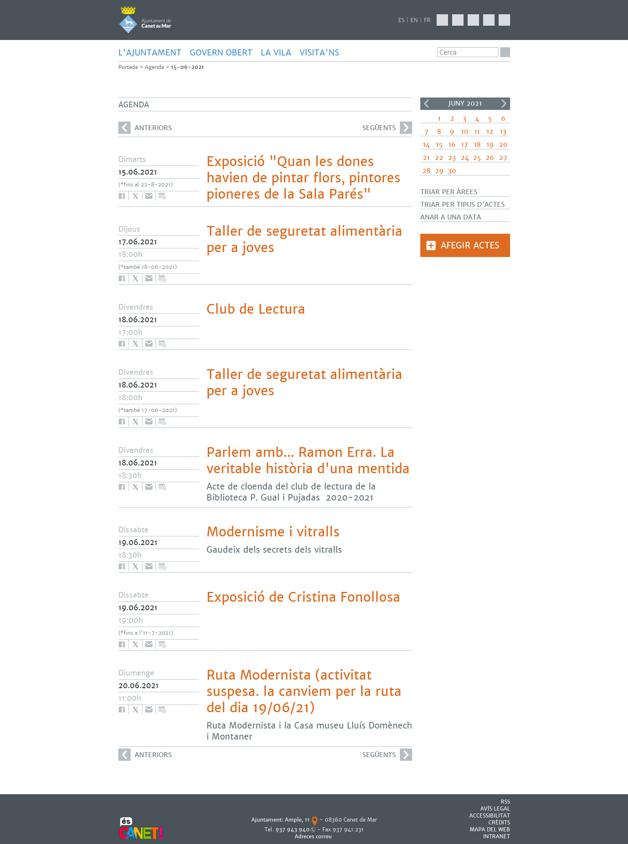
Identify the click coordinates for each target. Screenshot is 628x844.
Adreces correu (314, 836)
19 (490, 144)
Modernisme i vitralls (273, 532)
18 (477, 144)
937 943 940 (292, 829)
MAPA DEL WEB (490, 829)
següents (387, 128)
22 (439, 157)
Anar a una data (450, 217)
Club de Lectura (255, 309)
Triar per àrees (448, 192)
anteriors (145, 128)
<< (426, 103)
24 (465, 157)
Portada (128, 67)
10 (464, 131)
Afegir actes (470, 245)
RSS (505, 801)
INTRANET (496, 836)
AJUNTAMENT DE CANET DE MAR (145, 19)
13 (503, 131)
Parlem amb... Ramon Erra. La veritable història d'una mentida (308, 460)
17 (464, 144)
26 (490, 157)
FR (427, 20)
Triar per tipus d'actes (462, 204)
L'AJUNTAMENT (150, 52)
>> (504, 103)
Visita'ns (319, 52)
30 (452, 170)
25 (477, 157)
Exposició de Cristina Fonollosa (303, 597)
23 (452, 157)
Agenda (154, 67)
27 (503, 157)
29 (439, 170)
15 (439, 144)
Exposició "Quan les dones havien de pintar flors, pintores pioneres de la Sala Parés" (303, 177)
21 (426, 157)
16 (452, 144)
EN (414, 20)
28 (426, 170)
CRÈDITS (499, 822)
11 (477, 131)
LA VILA (276, 52)
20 (503, 144)
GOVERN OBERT (221, 52)
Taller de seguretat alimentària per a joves (304, 239)
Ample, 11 (297, 819)
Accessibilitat (489, 815)
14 (426, 144)
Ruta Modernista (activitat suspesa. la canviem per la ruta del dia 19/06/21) (304, 691)
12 (489, 131)
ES (401, 20)
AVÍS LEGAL (495, 808)
